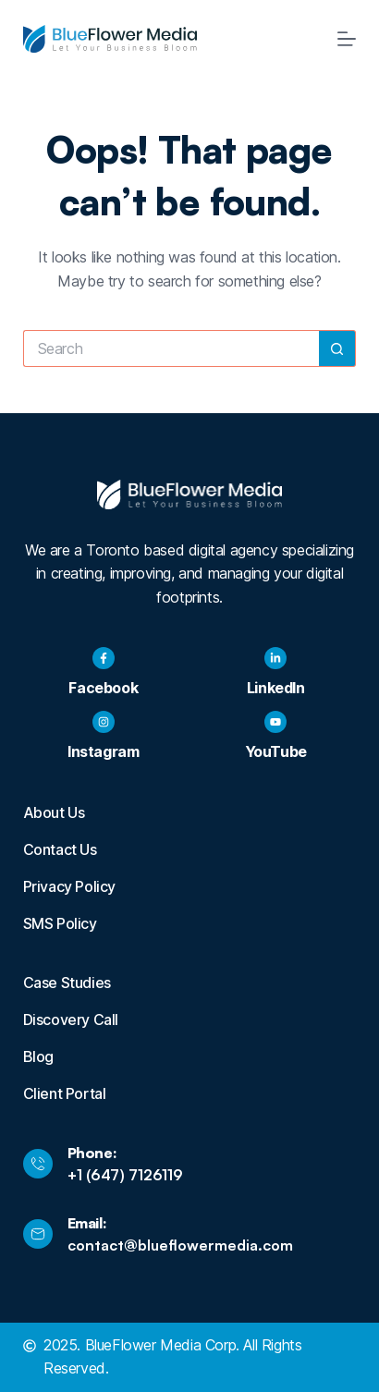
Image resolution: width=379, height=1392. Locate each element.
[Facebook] (103, 658)
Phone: (92, 1152)
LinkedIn (276, 687)
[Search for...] (171, 348)
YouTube (276, 751)
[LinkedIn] (275, 658)
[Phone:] (38, 1163)
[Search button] (337, 348)
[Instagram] (103, 722)
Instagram (103, 751)
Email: (87, 1223)
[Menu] (346, 39)
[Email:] (38, 1234)
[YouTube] (275, 722)
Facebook (103, 687)
